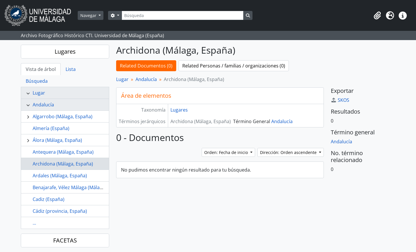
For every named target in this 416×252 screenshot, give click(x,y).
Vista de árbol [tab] (41, 69)
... (34, 223)
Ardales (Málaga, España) (60, 175)
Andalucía (43, 104)
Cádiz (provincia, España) (60, 211)
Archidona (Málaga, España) (63, 164)
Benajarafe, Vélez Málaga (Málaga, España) (79, 187)
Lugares (65, 51)
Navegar (89, 15)
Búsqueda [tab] (37, 81)
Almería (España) (51, 128)
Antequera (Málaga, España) (63, 152)
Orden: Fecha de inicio (226, 152)
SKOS (340, 100)
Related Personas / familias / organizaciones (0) (233, 66)
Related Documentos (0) (146, 66)
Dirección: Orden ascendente (289, 152)
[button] (377, 15)
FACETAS (65, 240)
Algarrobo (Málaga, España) (62, 116)
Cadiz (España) (48, 199)
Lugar (39, 93)
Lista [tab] (71, 69)
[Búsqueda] (183, 15)
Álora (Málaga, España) (57, 140)
